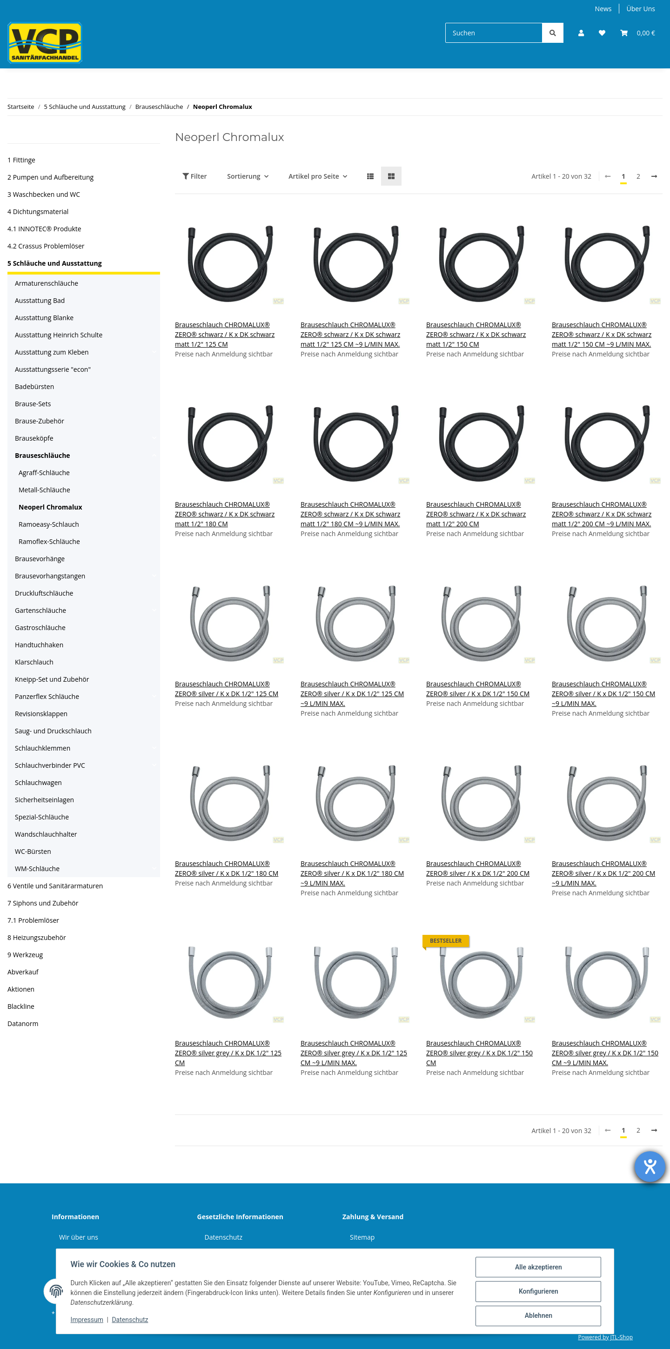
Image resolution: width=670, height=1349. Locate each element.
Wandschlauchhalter (46, 834)
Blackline (20, 1006)
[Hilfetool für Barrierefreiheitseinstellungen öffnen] (650, 1166)
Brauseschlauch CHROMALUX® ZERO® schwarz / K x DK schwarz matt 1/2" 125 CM (225, 334)
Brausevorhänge (40, 558)
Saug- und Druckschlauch (53, 730)
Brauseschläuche (42, 455)
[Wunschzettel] (602, 33)
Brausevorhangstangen (50, 575)
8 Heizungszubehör (36, 937)
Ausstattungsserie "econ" (53, 369)
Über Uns (641, 8)
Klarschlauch (34, 662)
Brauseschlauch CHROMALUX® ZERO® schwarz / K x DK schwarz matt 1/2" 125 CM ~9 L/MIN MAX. (350, 334)
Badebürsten (34, 386)
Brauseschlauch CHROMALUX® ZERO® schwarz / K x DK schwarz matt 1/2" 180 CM (225, 514)
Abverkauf (22, 971)
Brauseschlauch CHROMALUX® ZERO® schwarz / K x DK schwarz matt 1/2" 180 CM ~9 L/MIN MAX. (350, 514)
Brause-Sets (33, 403)
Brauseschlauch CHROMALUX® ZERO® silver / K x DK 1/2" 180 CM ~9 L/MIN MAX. (352, 873)
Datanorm (22, 1023)
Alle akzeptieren (537, 1267)
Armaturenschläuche (46, 283)
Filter (194, 176)
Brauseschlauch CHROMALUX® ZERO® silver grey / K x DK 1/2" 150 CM (479, 1053)
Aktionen (20, 989)
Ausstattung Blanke (44, 317)
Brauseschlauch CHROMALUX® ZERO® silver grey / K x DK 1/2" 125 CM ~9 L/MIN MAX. (354, 1053)
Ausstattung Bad (40, 300)
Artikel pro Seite (313, 176)
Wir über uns (78, 1237)
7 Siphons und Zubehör (42, 903)
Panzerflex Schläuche (47, 696)
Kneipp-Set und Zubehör (52, 679)
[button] (581, 33)
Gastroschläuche (40, 627)
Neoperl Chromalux (50, 507)
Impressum (87, 1320)
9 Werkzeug (25, 954)
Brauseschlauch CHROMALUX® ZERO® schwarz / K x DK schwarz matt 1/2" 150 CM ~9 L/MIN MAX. (601, 334)
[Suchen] (494, 33)
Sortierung (243, 176)
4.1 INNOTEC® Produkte (44, 228)
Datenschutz (223, 1237)
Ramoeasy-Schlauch (49, 524)
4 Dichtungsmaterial (37, 211)
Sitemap (362, 1237)
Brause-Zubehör (39, 420)
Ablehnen (537, 1316)
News (603, 8)
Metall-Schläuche (44, 489)
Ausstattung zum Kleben (52, 352)
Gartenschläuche (40, 610)
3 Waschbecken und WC (43, 194)
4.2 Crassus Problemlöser (46, 246)
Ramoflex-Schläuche (49, 541)
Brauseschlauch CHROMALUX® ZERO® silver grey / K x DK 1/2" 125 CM (228, 1053)
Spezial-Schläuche (42, 816)
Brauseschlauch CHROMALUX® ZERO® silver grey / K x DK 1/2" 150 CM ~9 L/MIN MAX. (605, 1053)
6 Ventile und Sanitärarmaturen (55, 885)
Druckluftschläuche (44, 593)
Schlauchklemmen (42, 748)
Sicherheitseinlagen (44, 799)
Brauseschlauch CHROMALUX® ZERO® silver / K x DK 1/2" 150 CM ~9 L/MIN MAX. (603, 693)
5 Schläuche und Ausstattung (54, 263)
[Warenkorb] (638, 33)
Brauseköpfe (34, 438)
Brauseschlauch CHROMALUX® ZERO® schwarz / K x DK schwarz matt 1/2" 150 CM (476, 334)
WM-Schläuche (37, 868)
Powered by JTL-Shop (605, 1337)
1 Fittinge (21, 159)
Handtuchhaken (39, 644)
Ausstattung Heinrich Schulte (58, 334)
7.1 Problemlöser (33, 920)
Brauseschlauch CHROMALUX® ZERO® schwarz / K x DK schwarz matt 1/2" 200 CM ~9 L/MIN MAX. (601, 514)
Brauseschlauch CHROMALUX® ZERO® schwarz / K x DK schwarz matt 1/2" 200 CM (476, 514)
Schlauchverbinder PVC (50, 765)
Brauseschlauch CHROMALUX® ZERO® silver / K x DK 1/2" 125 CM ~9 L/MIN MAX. (352, 693)
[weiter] (654, 176)
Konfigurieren (537, 1291)
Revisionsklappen (41, 713)
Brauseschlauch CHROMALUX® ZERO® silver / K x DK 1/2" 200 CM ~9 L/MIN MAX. (603, 873)
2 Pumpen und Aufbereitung (50, 177)
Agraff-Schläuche (44, 472)
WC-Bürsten (33, 851)
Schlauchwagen (38, 782)
